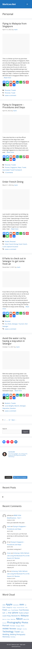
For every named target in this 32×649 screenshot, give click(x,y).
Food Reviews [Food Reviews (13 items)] (24, 610)
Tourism (21, 324)
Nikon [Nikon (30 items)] (19, 618)
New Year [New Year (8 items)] (13, 619)
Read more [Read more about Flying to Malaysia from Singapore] (7, 78)
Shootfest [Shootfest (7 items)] (25, 629)
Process (7, 167)
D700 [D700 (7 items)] (26, 607)
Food (20, 244)
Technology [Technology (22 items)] (8, 631)
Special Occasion (12, 247)
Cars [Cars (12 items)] (3, 607)
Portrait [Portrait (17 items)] (5, 625)
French (25, 244)
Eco (6, 324)
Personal (7, 90)
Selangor (15, 324)
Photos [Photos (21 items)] (25, 622)
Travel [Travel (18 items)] (17, 631)
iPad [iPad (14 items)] (9, 613)
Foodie (7, 241)
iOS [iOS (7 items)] (6, 613)
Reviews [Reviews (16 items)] (12, 628)
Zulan (9, 553)
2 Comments (9, 172)
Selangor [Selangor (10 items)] (19, 629)
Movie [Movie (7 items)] (8, 619)
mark (9, 526)
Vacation (13, 408)
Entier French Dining (12, 181)
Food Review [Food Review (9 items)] (14, 610)
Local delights (9, 406)
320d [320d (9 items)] (3, 605)
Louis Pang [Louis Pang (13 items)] (6, 616)
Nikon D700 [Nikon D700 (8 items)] (26, 619)
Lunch (4, 247)
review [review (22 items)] (5, 628)
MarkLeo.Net (9, 4)
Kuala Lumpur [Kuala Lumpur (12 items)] (24, 613)
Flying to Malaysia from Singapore (14, 25)
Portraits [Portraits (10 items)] (12, 626)
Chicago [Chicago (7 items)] (14, 607)
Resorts (16, 406)
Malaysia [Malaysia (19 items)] (25, 615)
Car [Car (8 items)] (25, 605)
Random (7, 403)
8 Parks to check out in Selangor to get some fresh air (14, 261)
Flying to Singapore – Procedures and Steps (13, 106)
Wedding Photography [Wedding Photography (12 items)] (17, 634)
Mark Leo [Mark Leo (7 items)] (4, 619)
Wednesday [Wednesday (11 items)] (6, 637)
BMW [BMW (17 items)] (21, 604)
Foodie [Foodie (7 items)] (9, 610)
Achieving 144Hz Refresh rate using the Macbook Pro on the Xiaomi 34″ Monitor (18, 555)
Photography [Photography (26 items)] (14, 622)
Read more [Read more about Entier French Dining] (14, 229)
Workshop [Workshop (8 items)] (13, 637)
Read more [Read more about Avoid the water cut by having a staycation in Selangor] (18, 391)
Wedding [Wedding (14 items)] (5, 634)
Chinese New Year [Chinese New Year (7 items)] (20, 607)
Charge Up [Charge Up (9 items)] (9, 607)
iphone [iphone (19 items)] (15, 612)
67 (10, 420)
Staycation (5, 408)
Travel (13, 93)
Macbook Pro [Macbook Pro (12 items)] (15, 616)
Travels (13, 90)
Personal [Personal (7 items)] (4, 623)
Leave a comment (10, 95)
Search (4, 429)
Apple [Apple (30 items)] (9, 604)
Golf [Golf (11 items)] (3, 613)
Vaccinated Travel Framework (12, 170)
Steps (19, 167)
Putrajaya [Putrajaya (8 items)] (18, 626)
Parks (9, 324)
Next (14, 420)
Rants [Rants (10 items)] (22, 626)
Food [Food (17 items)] (4, 610)
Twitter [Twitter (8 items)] (22, 632)
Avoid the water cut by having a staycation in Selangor (14, 341)
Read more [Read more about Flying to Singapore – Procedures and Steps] (10, 152)
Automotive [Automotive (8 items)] (16, 605)
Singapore (13, 167)
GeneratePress (16, 646)
